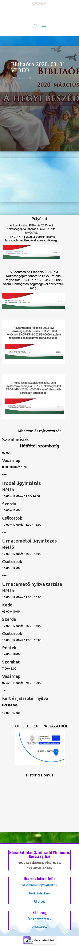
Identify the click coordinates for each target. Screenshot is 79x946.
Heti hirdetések (39, 893)
